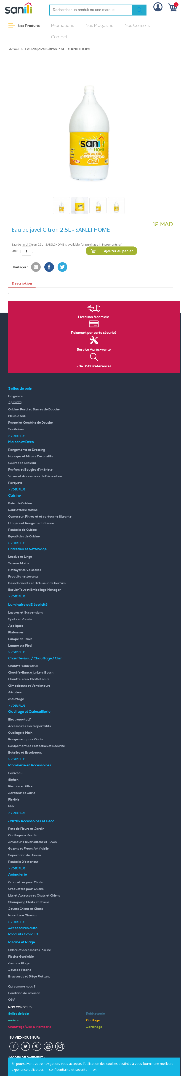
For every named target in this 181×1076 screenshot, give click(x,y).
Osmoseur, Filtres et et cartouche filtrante (40, 517)
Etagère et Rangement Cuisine (31, 523)
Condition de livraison (24, 993)
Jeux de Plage (18, 963)
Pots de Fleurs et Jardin (26, 829)
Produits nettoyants (23, 577)
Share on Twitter (63, 267)
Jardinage (94, 1027)
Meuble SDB (17, 416)
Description (22, 283)
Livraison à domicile (93, 317)
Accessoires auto (22, 928)
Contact (59, 37)
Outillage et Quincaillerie (29, 711)
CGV (11, 1000)
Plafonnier (16, 632)
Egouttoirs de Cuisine (24, 536)
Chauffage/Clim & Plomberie (29, 1027)
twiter (25, 1046)
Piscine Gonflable (21, 957)
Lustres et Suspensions (25, 613)
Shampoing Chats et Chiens (28, 902)
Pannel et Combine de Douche (30, 423)
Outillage (93, 1020)
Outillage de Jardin (22, 835)
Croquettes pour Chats (25, 882)
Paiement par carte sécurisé (93, 333)
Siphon (13, 780)
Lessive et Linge (20, 557)
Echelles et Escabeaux (25, 753)
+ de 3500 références (94, 366)
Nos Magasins (99, 25)
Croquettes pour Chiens (26, 889)
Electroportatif (19, 720)
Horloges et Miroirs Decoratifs (30, 456)
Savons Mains (18, 563)
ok (94, 1069)
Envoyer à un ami (36, 267)
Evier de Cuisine (20, 503)
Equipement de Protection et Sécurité (36, 746)
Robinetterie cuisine (23, 510)
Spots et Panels (20, 619)
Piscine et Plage (21, 942)
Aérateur (15, 692)
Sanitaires (16, 429)
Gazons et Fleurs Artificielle (28, 849)
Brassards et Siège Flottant (29, 977)
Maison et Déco (21, 442)
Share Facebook (49, 267)
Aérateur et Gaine (21, 793)
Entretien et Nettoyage (27, 549)
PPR (11, 806)
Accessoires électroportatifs (29, 726)
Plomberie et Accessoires (29, 765)
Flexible (13, 800)
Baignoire (15, 396)
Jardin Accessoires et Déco (31, 821)
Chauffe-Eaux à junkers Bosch (30, 673)
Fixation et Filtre (20, 786)
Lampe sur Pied (20, 646)
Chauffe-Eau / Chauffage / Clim (35, 658)
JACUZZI (15, 403)
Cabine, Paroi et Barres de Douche (34, 409)
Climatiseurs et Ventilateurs (29, 686)
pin (37, 1046)
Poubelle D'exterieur (23, 862)
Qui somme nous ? (22, 987)
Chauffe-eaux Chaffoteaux (28, 679)
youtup (48, 1046)
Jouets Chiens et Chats (25, 909)
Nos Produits (24, 25)
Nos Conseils (137, 25)
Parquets (15, 483)
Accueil (14, 49)
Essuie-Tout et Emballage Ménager (34, 590)
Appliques (15, 626)
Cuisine (14, 495)
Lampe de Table (20, 639)
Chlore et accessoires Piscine (29, 950)
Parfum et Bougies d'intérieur (30, 470)
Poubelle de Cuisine (22, 530)
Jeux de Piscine (19, 970)
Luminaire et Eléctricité (28, 604)
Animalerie (17, 874)
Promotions (62, 25)
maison (13, 1020)
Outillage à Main (20, 733)
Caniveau (15, 773)
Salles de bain (20, 388)
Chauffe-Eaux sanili (23, 666)
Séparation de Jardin (24, 855)
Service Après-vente (94, 350)
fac (14, 1046)
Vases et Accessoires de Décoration (35, 476)
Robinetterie (95, 1014)
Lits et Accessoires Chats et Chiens (34, 896)
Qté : (15, 251)
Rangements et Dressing (26, 450)
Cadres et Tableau (22, 463)
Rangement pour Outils (25, 739)
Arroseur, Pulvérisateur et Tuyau (32, 842)
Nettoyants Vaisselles (24, 570)
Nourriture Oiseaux (22, 915)
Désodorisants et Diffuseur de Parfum (37, 583)
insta (60, 1046)
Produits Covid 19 (23, 934)
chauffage (16, 699)
